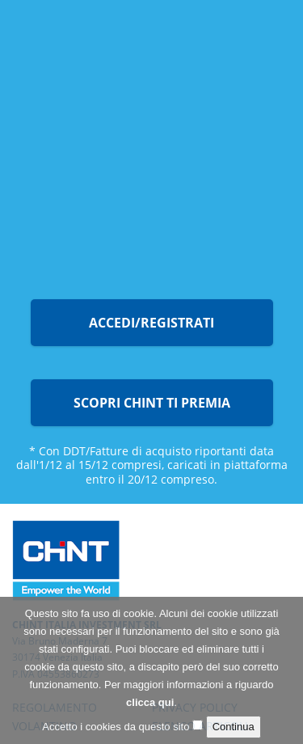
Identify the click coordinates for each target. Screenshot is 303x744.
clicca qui (150, 706)
